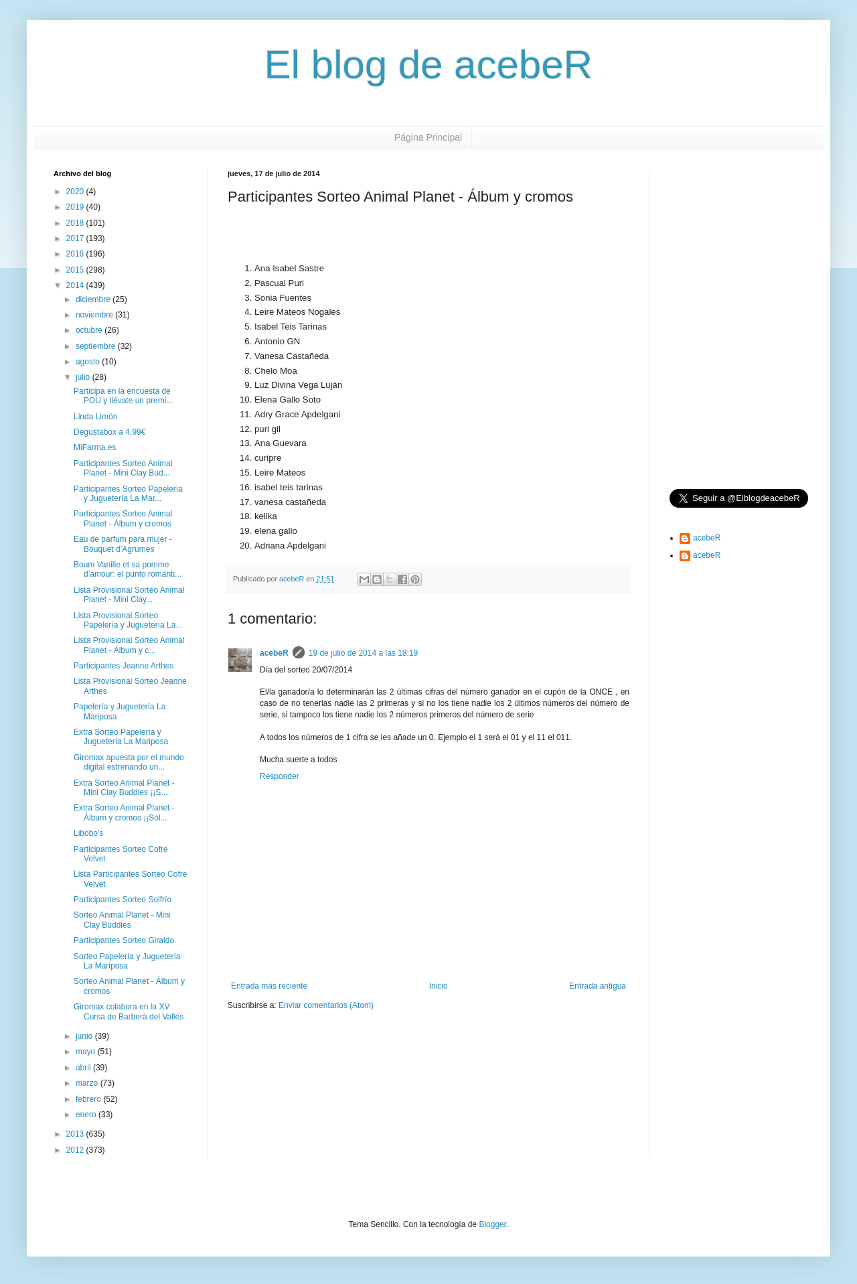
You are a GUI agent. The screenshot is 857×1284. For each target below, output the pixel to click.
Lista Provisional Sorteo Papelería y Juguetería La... (128, 620)
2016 (76, 254)
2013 (76, 1134)
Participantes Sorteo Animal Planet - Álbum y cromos (123, 518)
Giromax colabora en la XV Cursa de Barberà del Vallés (128, 1011)
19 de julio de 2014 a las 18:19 (363, 653)
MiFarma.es (95, 447)
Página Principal (428, 137)
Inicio (438, 986)
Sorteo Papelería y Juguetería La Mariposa (127, 961)
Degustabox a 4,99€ (109, 432)
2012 (76, 1150)
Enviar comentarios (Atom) (326, 1005)
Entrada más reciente (269, 986)
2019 (76, 207)
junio (85, 1036)
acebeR (274, 653)
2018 (76, 223)
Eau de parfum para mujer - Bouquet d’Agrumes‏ (123, 543)
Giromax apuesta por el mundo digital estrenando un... (129, 762)
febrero (89, 1099)
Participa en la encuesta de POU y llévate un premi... (123, 395)
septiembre (97, 346)
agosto (89, 361)
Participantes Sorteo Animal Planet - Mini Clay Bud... (123, 468)
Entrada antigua (597, 986)
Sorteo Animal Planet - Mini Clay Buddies (122, 919)
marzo (88, 1083)
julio (84, 377)
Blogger (492, 1224)
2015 (76, 270)
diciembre (94, 299)
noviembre (95, 314)
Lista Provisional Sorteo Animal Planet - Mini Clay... (129, 594)
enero (87, 1114)
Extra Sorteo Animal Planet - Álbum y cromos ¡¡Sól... (124, 812)
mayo (87, 1051)
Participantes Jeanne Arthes (123, 665)
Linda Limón (95, 416)
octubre (90, 330)
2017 (76, 238)
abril (84, 1067)
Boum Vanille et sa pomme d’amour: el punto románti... (127, 569)
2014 (76, 285)
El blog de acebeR (428, 64)
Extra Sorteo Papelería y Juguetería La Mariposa (121, 736)
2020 (76, 191)
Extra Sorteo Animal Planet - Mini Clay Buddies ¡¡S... (124, 787)
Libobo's (88, 833)
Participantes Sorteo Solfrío (122, 899)
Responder (279, 776)
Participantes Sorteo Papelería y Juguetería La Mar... (128, 493)
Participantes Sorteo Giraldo (124, 940)
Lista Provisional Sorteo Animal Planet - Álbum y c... (129, 645)
